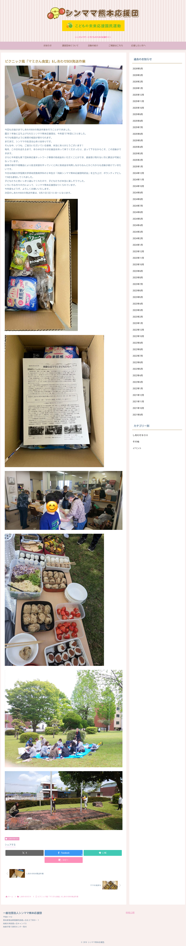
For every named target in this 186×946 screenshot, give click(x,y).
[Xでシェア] (24, 853)
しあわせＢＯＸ (12, 839)
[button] (64, 860)
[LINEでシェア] (103, 853)
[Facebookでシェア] (64, 853)
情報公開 (130, 913)
